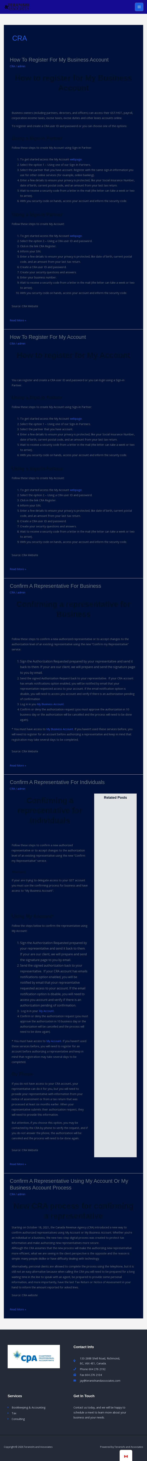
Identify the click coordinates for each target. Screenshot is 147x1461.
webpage (76, 159)
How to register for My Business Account (59, 60)
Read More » (18, 320)
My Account (46, 1011)
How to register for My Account (48, 337)
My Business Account (50, 704)
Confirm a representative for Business (55, 586)
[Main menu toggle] (139, 7)
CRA (12, 66)
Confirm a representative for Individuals (57, 782)
